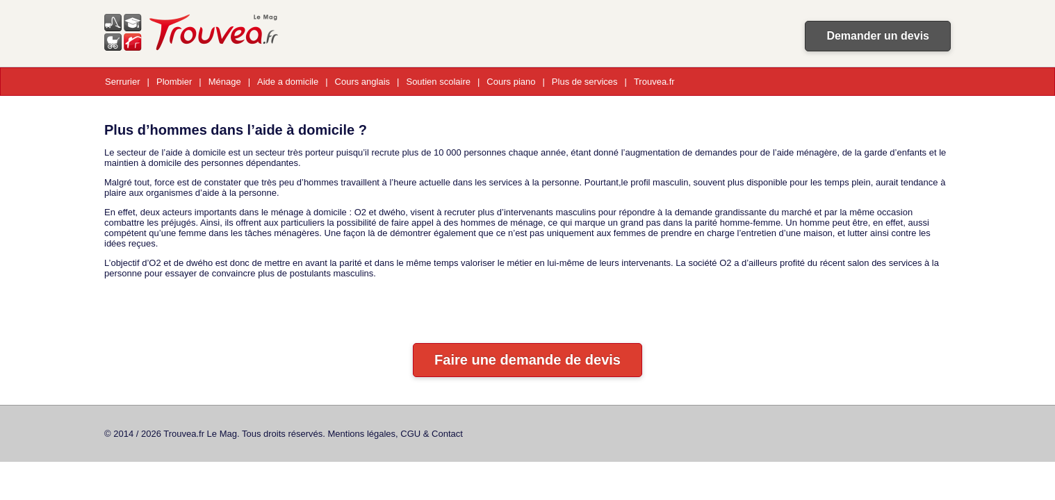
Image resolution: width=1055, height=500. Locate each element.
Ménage (224, 81)
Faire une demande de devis (527, 359)
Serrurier (122, 81)
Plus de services (585, 81)
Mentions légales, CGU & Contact (395, 433)
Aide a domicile (287, 81)
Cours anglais (363, 81)
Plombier (174, 81)
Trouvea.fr (654, 81)
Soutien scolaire (438, 81)
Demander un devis (877, 36)
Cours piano (510, 81)
